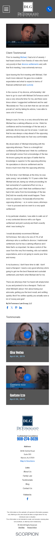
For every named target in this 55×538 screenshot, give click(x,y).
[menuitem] (21, 527)
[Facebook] (27, 499)
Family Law (27, 476)
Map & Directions (27, 461)
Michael (23, 57)
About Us (27, 472)
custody (29, 85)
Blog (27, 484)
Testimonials (27, 480)
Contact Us (27, 488)
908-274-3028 (27, 439)
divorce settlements (30, 64)
